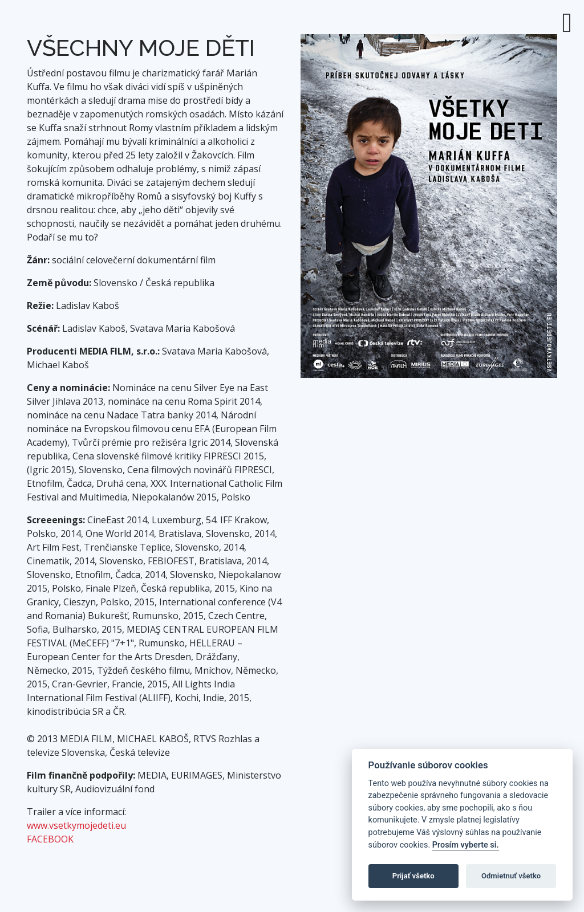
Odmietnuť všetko (511, 876)
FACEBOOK (50, 839)
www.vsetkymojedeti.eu (76, 825)
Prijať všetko (413, 876)
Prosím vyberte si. (465, 845)
